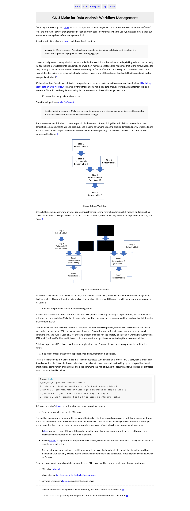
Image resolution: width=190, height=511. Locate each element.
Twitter (112, 6)
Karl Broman (61, 475)
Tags (105, 6)
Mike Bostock (74, 475)
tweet (66, 41)
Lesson (65, 481)
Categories (95, 6)
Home (77, 6)
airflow (52, 440)
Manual (56, 469)
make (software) (66, 102)
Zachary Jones (89, 475)
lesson (59, 406)
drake (46, 431)
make (66, 27)
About (85, 6)
